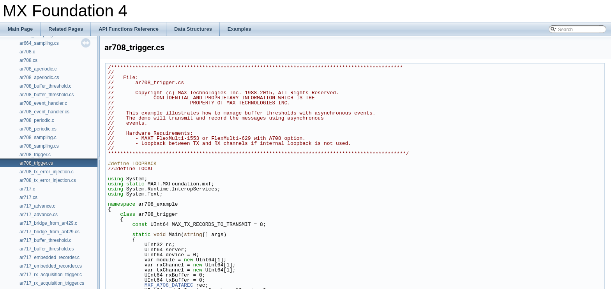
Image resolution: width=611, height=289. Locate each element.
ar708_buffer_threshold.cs (46, 94)
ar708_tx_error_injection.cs (47, 180)
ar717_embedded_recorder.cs (50, 266)
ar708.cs (28, 60)
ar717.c (27, 189)
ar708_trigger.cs (36, 163)
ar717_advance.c (37, 206)
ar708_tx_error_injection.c (46, 171)
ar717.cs (28, 197)
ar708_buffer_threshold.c (45, 86)
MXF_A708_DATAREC (169, 285)
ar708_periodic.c (36, 120)
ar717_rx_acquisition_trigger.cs (51, 283)
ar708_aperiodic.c (38, 69)
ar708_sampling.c (38, 137)
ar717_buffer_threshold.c (45, 240)
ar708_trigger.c (35, 154)
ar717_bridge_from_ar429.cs (49, 231)
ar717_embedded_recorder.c (49, 257)
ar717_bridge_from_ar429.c (48, 223)
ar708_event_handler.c (43, 103)
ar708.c (27, 52)
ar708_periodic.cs (38, 129)
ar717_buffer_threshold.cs (46, 249)
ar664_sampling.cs (39, 43)
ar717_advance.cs (38, 214)
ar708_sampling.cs (39, 146)
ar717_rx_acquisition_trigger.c (50, 274)
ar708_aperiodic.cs (39, 77)
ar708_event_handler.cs (44, 112)
